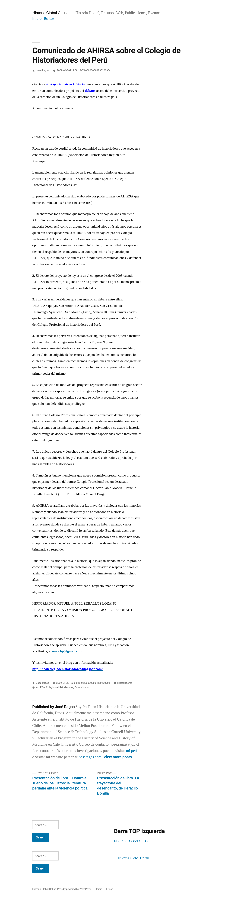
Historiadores (124, 682)
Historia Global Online (50, 12)
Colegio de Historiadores (59, 687)
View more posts (118, 757)
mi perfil (133, 750)
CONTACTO (138, 841)
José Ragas (42, 70)
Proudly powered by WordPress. (75, 889)
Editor (49, 18)
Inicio (36, 18)
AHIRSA (40, 687)
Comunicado (82, 687)
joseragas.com (90, 757)
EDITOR (120, 841)
